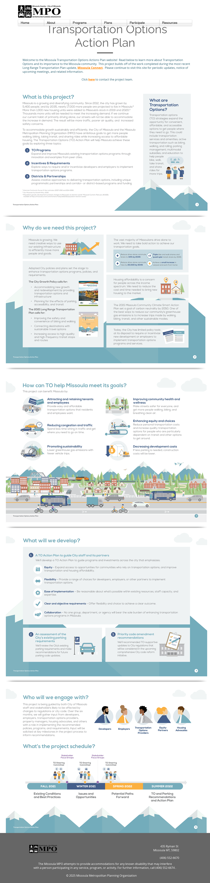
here (91, 79)
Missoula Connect (90, 68)
